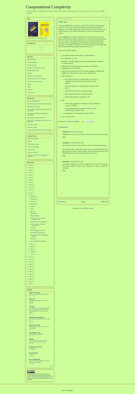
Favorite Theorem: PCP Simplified (38, 221)
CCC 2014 (32, 228)
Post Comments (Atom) (86, 208)
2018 (30, 184)
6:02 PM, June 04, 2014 (76, 132)
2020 (30, 180)
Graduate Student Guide (33, 70)
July (31, 208)
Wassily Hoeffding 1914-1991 (37, 230)
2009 (30, 266)
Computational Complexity (48, 7)
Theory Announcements (33, 144)
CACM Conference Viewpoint (34, 81)
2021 (30, 177)
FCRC (79, 91)
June (31, 211)
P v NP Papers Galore (32, 124)
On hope (31, 354)
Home (83, 202)
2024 (30, 170)
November (33, 199)
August (32, 206)
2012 (30, 259)
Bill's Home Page (31, 59)
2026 (30, 165)
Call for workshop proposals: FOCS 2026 (38, 294)
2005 (30, 276)
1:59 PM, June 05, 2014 (76, 161)
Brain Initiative (88, 108)
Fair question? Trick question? (37, 232)
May (31, 244)
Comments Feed (31, 92)
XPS (83, 110)
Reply (64, 137)
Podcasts (29, 84)
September (33, 204)
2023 (30, 172)
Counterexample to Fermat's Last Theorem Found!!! (39, 130)
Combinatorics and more (35, 346)
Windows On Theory (34, 292)
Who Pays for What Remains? (36, 334)
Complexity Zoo (31, 149)
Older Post (104, 202)
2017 (30, 187)
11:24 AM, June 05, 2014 (77, 143)
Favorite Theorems (31, 65)
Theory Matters (90, 113)
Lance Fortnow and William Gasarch (38, 374)
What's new (32, 299)
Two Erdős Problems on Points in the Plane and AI (39, 103)
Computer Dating (34, 215)
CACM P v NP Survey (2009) (34, 76)
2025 (30, 167)
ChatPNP (29, 73)
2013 (30, 257)
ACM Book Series (69, 116)
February (32, 251)
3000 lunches (33, 213)
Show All (51, 366)
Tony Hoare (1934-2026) (33, 101)
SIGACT (29, 141)
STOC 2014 (33, 238)
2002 (30, 284)
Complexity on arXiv (32, 152)
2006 (30, 274)
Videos (29, 87)
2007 (30, 271)
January (32, 254)
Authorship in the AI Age (33, 106)
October (32, 201)
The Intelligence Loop (34, 332)
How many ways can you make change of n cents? (37, 218)
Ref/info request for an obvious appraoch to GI (37, 225)
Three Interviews (33, 348)
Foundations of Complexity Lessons (36, 67)
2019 (30, 182)
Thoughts (31, 339)
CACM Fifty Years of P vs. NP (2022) (36, 78)
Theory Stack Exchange (33, 147)
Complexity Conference (33, 138)
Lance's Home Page (32, 62)
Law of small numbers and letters (38, 241)
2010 (30, 264)
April (31, 246)
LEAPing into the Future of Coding (35, 117)
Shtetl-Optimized (33, 353)
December (33, 196)
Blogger (71, 390)
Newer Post (62, 202)
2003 (30, 281)
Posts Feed (29, 89)
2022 (30, 175)
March (32, 249)
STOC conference (75, 25)
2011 (30, 262)
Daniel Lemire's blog (34, 325)
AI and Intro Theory (32, 127)
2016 (30, 189)
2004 (30, 279)
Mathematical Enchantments (36, 317)
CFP (67, 88)
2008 (30, 269)
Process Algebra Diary (35, 359)
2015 (30, 192)
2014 (30, 194)
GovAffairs (32, 306)
